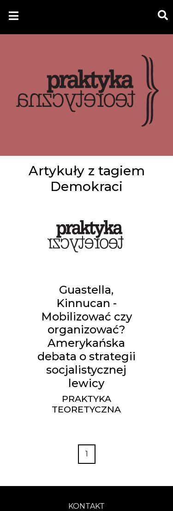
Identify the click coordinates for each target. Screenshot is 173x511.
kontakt (86, 506)
